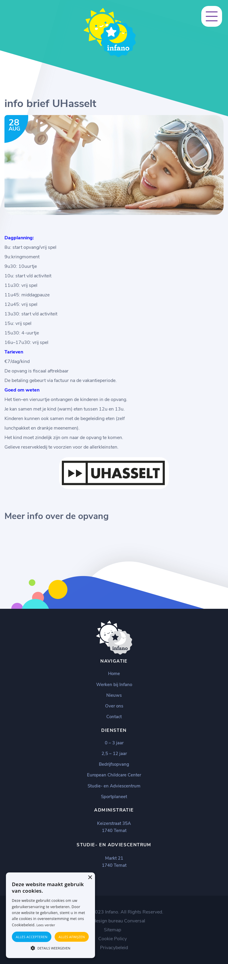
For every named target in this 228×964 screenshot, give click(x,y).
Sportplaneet (114, 797)
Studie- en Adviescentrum (114, 786)
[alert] (50, 915)
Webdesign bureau (103, 921)
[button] (50, 947)
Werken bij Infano (114, 685)
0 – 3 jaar (114, 743)
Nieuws (114, 695)
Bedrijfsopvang (114, 764)
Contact (114, 717)
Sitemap (112, 930)
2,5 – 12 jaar (114, 754)
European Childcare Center (114, 775)
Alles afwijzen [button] (71, 937)
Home (114, 674)
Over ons (114, 706)
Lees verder (46, 925)
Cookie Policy (112, 938)
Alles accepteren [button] (32, 937)
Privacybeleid (114, 947)
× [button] (90, 877)
